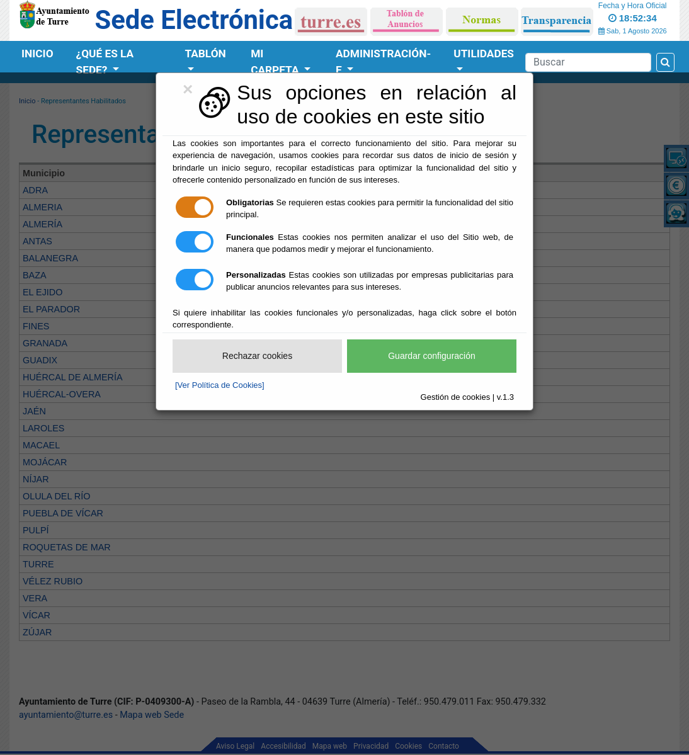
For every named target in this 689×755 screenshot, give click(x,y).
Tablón (205, 53)
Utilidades (483, 53)
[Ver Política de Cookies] (220, 385)
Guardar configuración (431, 356)
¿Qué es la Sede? (105, 61)
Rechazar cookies (257, 356)
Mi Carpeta (276, 61)
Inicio (37, 53)
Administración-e (383, 61)
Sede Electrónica (194, 19)
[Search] (588, 62)
